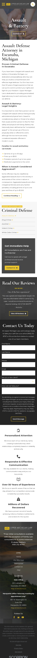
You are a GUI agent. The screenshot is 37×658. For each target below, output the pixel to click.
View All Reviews (18, 313)
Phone (4, 361)
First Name (6, 344)
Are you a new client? (10, 377)
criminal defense (16, 77)
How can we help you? (10, 386)
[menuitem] (18, 216)
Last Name (6, 352)
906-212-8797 (18, 544)
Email (4, 369)
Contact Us (18, 34)
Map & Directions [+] (18, 589)
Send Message (18, 419)
